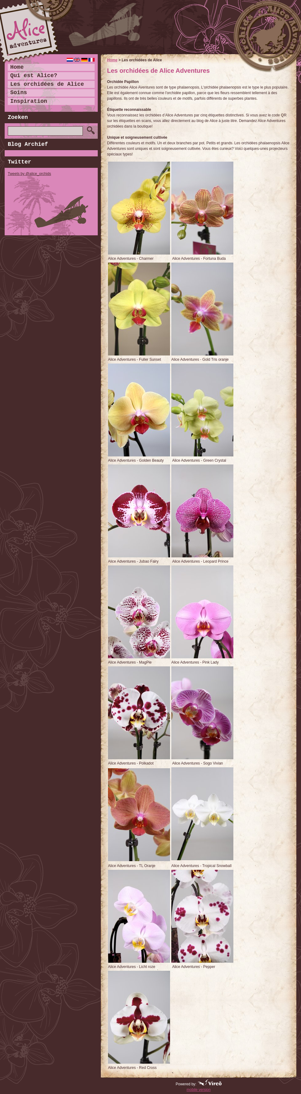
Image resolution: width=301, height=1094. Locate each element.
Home (112, 60)
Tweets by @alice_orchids (29, 174)
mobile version (198, 1089)
